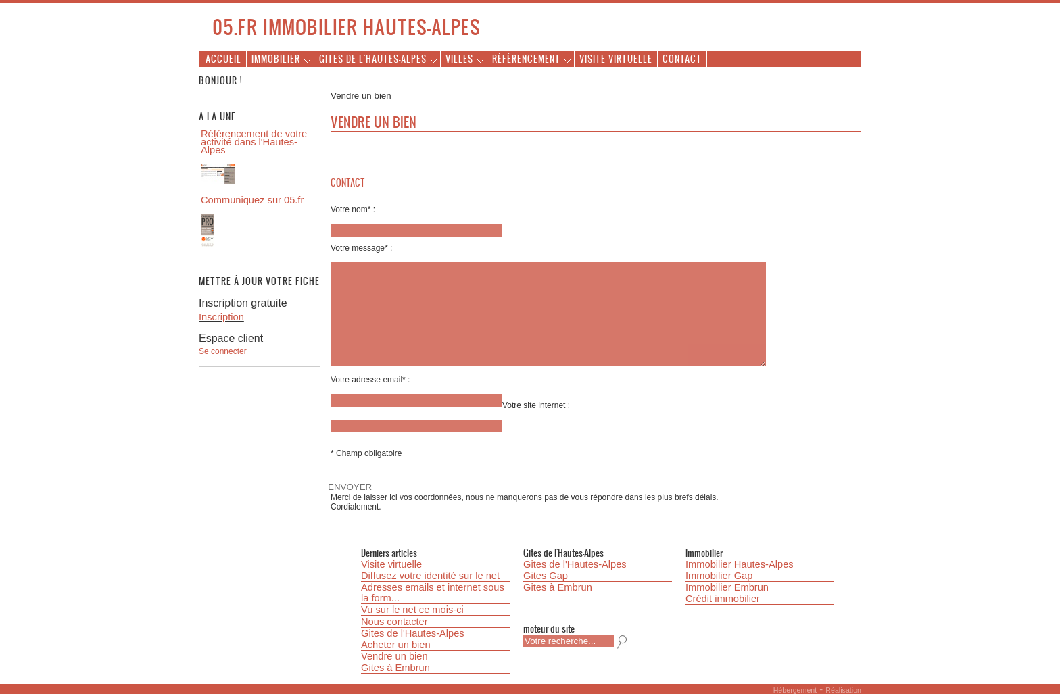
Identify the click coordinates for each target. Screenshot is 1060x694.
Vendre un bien (394, 656)
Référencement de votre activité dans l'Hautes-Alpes (254, 141)
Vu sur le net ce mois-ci (412, 609)
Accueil (223, 58)
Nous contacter (394, 621)
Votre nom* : (353, 209)
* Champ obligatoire (366, 453)
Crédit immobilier (722, 598)
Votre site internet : (536, 405)
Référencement (526, 58)
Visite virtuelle (615, 58)
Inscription (221, 317)
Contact (682, 58)
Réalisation (843, 690)
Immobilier (275, 58)
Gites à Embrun (395, 667)
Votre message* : (361, 248)
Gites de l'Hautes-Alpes (373, 58)
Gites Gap (545, 575)
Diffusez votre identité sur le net (430, 575)
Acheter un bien (396, 644)
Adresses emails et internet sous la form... (432, 592)
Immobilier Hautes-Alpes (739, 564)
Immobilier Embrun (727, 587)
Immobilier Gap (718, 575)
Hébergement (795, 690)
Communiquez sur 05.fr (252, 200)
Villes (459, 58)
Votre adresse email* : (370, 380)
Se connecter (223, 351)
